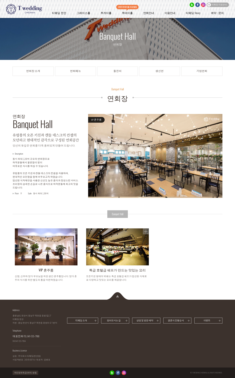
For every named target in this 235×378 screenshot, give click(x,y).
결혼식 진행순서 (176, 320)
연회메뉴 (75, 71)
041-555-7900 (33, 336)
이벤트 (207, 320)
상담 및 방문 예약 (144, 320)
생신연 (159, 71)
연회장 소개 (33, 71)
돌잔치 (117, 71)
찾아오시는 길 (114, 320)
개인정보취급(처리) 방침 (25, 372)
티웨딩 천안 (24, 9)
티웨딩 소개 (81, 320)
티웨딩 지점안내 (219, 4)
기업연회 (201, 71)
